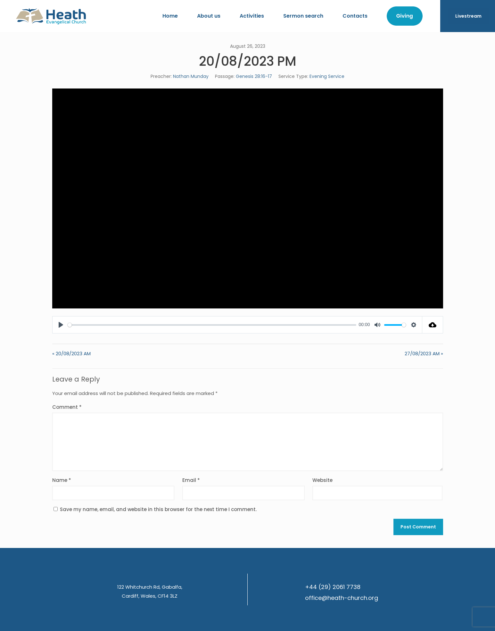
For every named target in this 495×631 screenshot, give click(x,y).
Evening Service (326, 76)
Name (61, 480)
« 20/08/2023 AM (71, 353)
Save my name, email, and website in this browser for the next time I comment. (158, 509)
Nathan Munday (191, 76)
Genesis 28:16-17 (254, 76)
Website (322, 480)
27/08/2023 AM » (424, 353)
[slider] (212, 325)
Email (191, 480)
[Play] (61, 325)
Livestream (468, 16)
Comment (67, 407)
